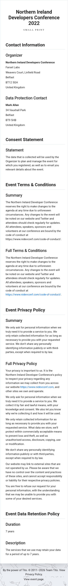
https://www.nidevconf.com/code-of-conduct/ (33, 294)
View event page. (34, 579)
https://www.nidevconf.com (37, 387)
